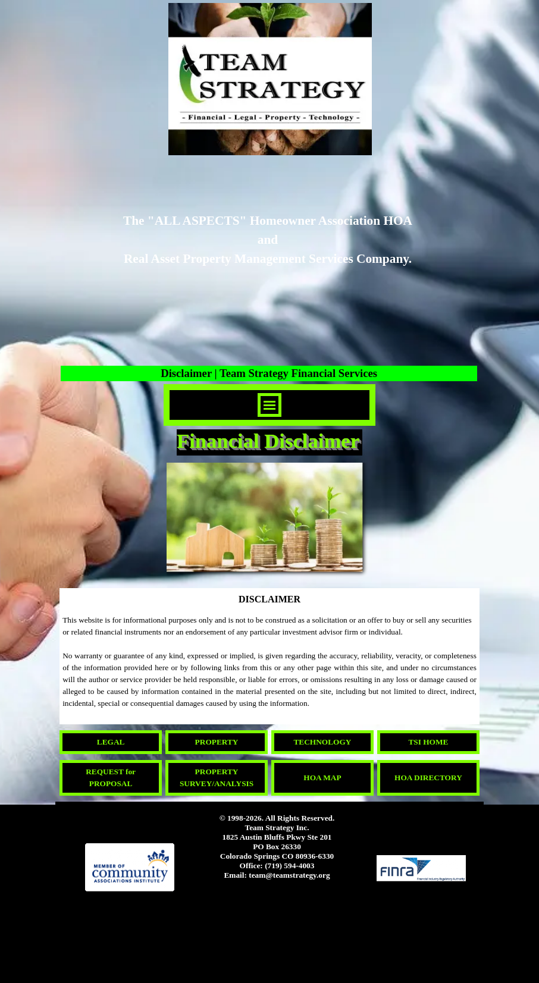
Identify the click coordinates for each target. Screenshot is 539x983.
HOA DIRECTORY (428, 777)
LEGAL (111, 741)
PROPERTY (217, 741)
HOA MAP (322, 777)
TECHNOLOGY (322, 741)
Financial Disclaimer (268, 440)
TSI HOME (428, 741)
